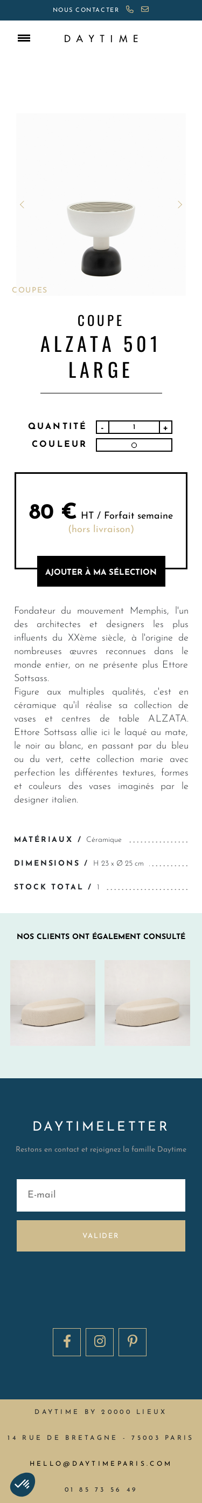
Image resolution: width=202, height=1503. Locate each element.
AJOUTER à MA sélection (101, 573)
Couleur (59, 444)
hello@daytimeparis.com (101, 1464)
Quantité (58, 427)
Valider (101, 1236)
